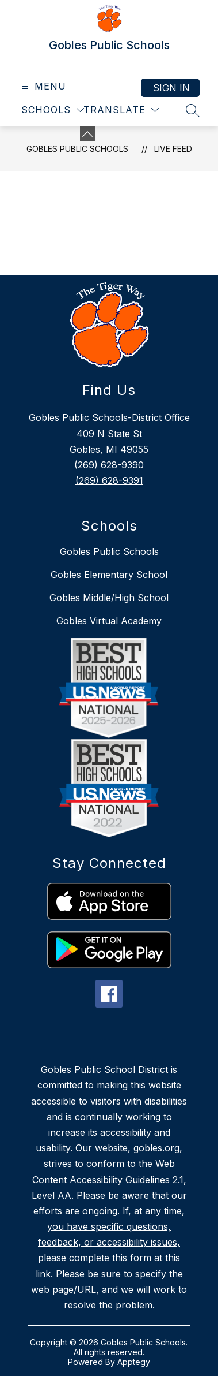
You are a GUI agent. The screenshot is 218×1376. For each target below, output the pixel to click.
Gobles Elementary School (109, 574)
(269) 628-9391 (109, 480)
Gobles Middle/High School (109, 597)
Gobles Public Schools (77, 149)
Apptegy (133, 1362)
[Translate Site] (121, 110)
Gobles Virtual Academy (109, 621)
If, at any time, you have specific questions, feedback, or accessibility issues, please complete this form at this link (110, 1242)
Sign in (171, 88)
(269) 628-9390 (109, 465)
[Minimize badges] (87, 133)
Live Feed (173, 149)
